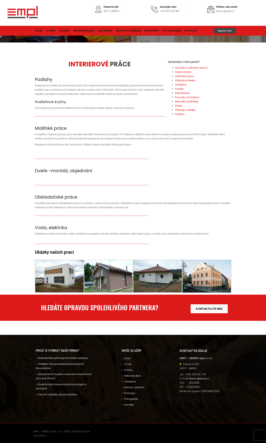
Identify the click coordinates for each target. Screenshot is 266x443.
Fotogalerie (172, 30)
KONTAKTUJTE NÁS (209, 309)
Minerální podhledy (186, 101)
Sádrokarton (182, 93)
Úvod (39, 30)
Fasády (179, 89)
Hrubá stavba (183, 72)
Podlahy (180, 114)
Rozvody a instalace (187, 97)
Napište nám (225, 30)
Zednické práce (184, 76)
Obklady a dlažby (185, 110)
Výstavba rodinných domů (191, 68)
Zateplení (105, 30)
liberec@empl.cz (199, 378)
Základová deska (185, 80)
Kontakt (191, 30)
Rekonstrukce (84, 30)
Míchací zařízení (128, 30)
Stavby (64, 30)
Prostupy (151, 30)
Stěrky (179, 105)
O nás (50, 30)
